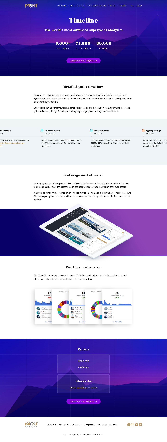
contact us (82, 387)
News (112, 6)
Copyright (90, 424)
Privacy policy (101, 424)
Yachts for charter (97, 6)
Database (61, 6)
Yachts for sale (77, 6)
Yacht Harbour (31, 6)
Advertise (52, 424)
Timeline (122, 6)
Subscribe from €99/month (83, 60)
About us (61, 424)
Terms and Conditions (76, 424)
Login (139, 6)
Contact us (113, 424)
